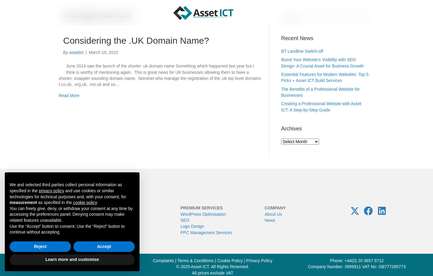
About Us (273, 214)
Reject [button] (40, 246)
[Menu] (20, 13)
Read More (69, 95)
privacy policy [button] (51, 190)
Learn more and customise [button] (72, 259)
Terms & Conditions (195, 260)
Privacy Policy (259, 260)
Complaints (163, 260)
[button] (355, 211)
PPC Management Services (206, 232)
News (270, 220)
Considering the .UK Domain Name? (136, 40)
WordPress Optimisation (203, 214)
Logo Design (192, 226)
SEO (184, 220)
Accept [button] (104, 246)
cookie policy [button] (85, 202)
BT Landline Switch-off (302, 51)
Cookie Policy (230, 260)
